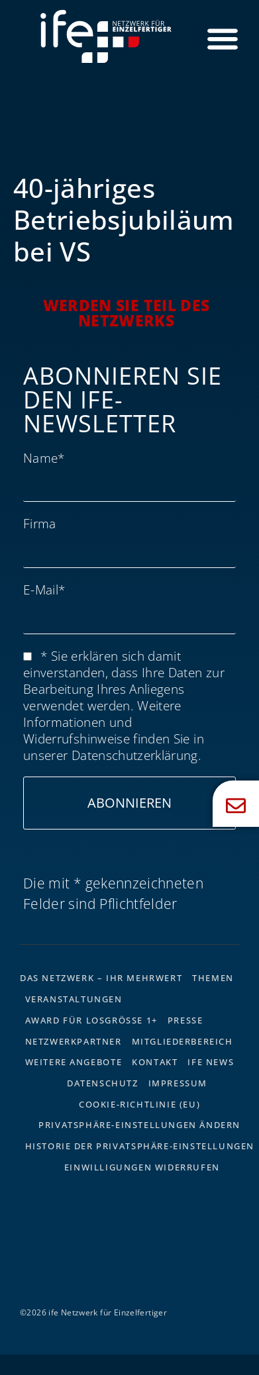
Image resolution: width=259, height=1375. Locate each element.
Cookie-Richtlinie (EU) (139, 1104)
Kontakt (155, 1062)
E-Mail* (44, 589)
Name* (44, 458)
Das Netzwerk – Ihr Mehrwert (101, 978)
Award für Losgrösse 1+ (91, 1020)
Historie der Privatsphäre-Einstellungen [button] (139, 1146)
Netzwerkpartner (73, 1041)
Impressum (177, 1083)
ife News (210, 1062)
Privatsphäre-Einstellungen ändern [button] (139, 1125)
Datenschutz (102, 1083)
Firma (39, 523)
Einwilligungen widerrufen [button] (142, 1167)
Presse (185, 1020)
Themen (213, 978)
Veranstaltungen (74, 999)
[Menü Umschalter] (222, 38)
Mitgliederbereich (182, 1041)
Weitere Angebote (74, 1062)
